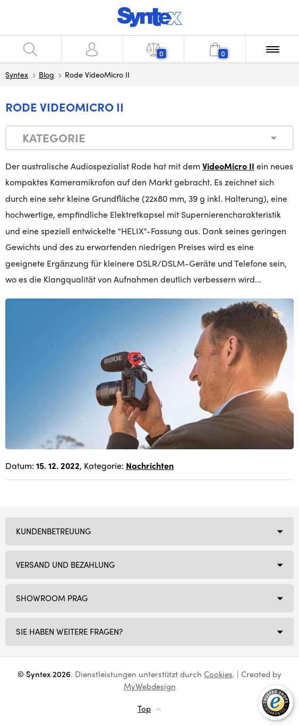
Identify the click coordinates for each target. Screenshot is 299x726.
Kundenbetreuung (53, 531)
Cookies (218, 674)
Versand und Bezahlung (65, 564)
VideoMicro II (228, 166)
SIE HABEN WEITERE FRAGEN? (69, 631)
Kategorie (54, 137)
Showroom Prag (52, 598)
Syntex (16, 74)
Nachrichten (150, 465)
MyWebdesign (150, 686)
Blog (46, 74)
